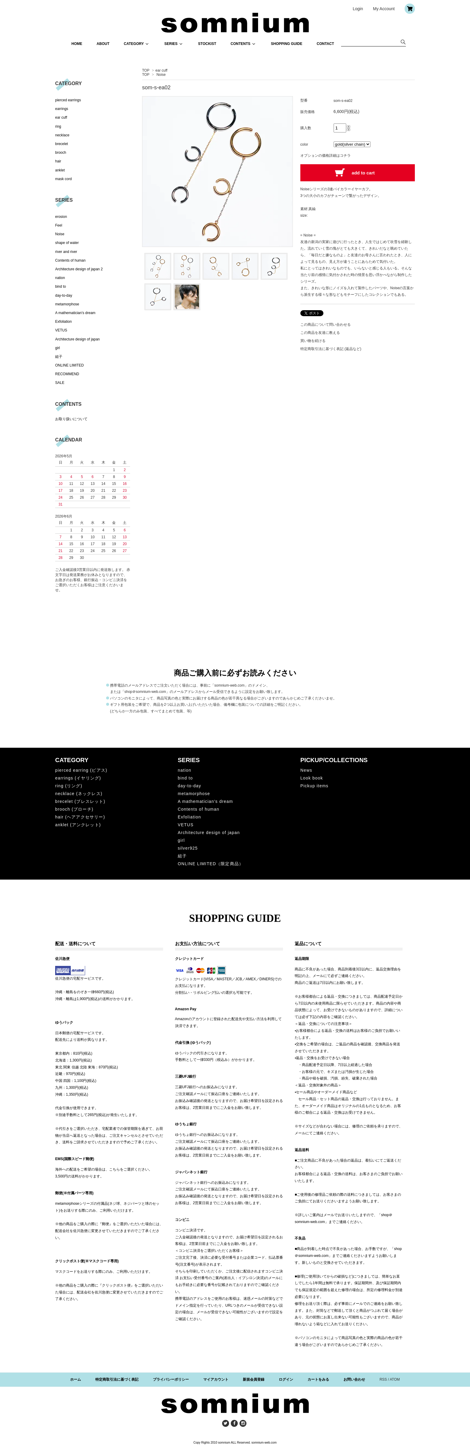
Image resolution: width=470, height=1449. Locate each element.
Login (358, 8)
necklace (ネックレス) (79, 793)
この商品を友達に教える (320, 333)
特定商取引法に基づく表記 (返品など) (330, 349)
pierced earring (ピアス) (81, 770)
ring (58, 126)
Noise (161, 75)
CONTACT (325, 44)
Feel (58, 225)
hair (58, 161)
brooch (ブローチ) (74, 809)
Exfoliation (63, 321)
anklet (60, 170)
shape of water (67, 243)
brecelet (61, 144)
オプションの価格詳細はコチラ (325, 155)
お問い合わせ (354, 1379)
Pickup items (314, 785)
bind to (60, 286)
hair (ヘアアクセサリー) (80, 817)
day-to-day (63, 295)
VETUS (61, 330)
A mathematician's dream (75, 313)
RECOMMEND (67, 374)
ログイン (286, 1379)
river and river (66, 252)
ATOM (395, 1379)
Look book (311, 778)
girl (57, 348)
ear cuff (162, 70)
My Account (383, 8)
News (306, 770)
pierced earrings (68, 100)
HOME (76, 44)
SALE (59, 383)
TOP (145, 70)
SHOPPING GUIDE (286, 44)
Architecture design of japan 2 (79, 269)
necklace (62, 135)
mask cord (63, 179)
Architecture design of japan (77, 339)
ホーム (75, 1379)
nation (60, 278)
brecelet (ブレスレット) (80, 801)
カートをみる (318, 1379)
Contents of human (70, 260)
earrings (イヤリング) (78, 778)
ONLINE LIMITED (69, 365)
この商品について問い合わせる (325, 324)
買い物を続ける (313, 341)
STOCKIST (207, 44)
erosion (61, 217)
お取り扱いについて (71, 419)
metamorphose (67, 304)
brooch (60, 152)
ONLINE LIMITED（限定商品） (210, 863)
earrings (61, 109)
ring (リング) (68, 785)
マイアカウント (215, 1379)
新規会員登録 (253, 1379)
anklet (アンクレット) (78, 824)
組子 (58, 357)
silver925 (188, 848)
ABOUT (103, 44)
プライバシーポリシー (171, 1379)
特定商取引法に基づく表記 (116, 1379)
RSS (383, 1379)
